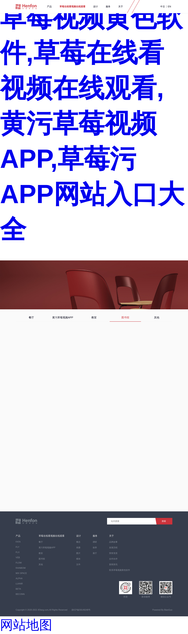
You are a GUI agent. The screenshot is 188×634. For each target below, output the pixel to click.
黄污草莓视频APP (62, 317)
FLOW (19, 563)
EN (169, 6)
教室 (94, 317)
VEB (18, 557)
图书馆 (125, 317)
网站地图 (26, 625)
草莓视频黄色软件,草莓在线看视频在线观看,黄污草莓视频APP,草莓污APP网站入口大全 (92, 123)
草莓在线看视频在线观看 (72, 6)
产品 (49, 6)
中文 (162, 6)
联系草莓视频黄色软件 (119, 570)
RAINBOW (21, 568)
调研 (95, 542)
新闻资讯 (113, 564)
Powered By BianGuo (162, 610)
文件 (78, 564)
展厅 (95, 553)
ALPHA (19, 578)
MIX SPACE (21, 573)
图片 (78, 553)
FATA (18, 542)
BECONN (20, 594)
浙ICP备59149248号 (80, 610)
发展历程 (113, 547)
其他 (156, 317)
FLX (17, 552)
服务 (108, 6)
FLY (17, 547)
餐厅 (31, 317)
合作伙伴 (113, 559)
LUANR (19, 584)
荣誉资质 (113, 553)
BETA (18, 589)
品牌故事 (113, 542)
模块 (78, 559)
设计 (95, 6)
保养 (95, 547)
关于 (120, 6)
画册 (78, 547)
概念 (78, 542)
